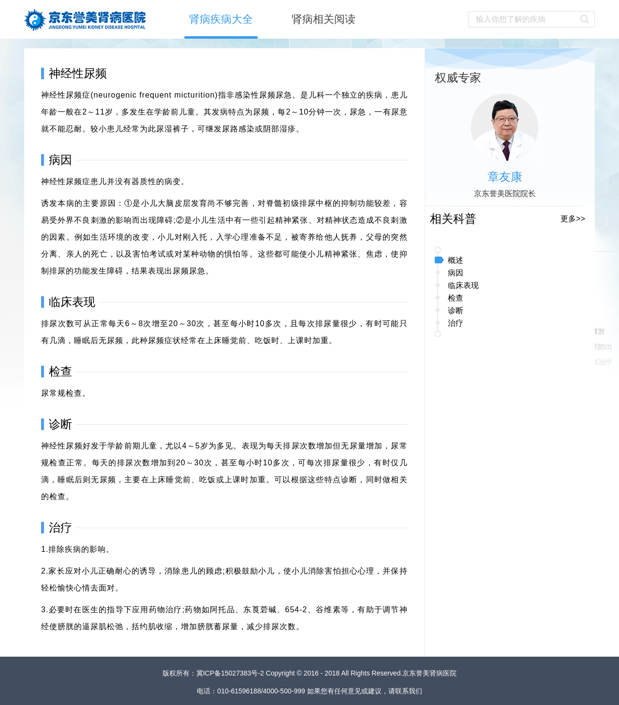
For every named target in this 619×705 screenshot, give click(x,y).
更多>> (572, 219)
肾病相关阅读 (323, 19)
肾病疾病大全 (221, 19)
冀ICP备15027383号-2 (231, 673)
